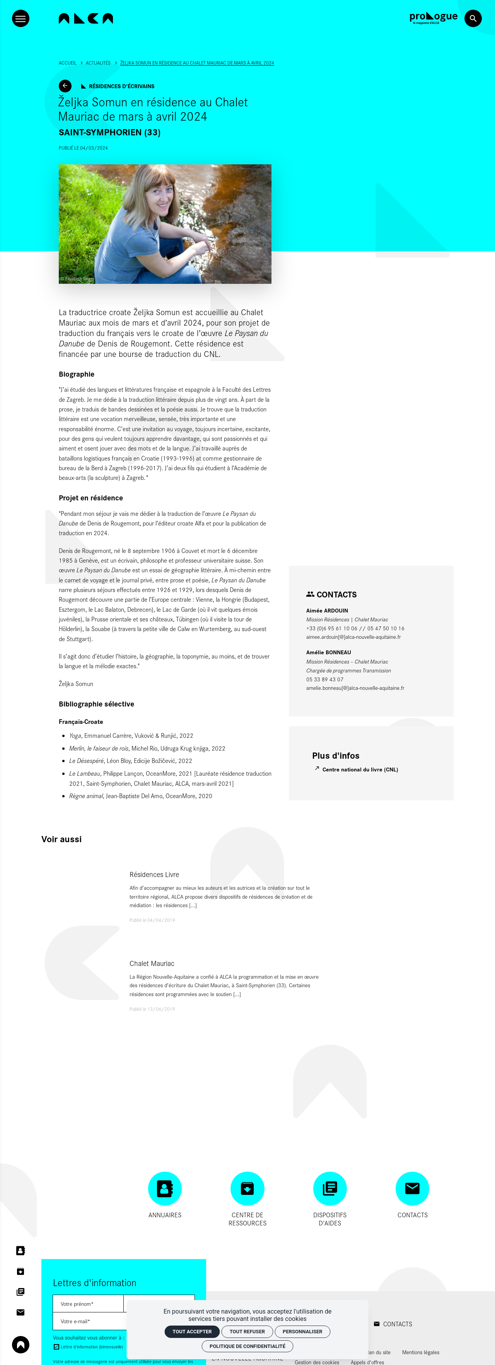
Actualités (98, 63)
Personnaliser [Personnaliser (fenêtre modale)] (303, 1331)
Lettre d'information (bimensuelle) (92, 1347)
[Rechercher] (473, 18)
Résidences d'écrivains (121, 86)
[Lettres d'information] (88, 1303)
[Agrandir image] (165, 224)
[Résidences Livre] (185, 896)
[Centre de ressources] (247, 1199)
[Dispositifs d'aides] (330, 1199)
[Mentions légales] (420, 1352)
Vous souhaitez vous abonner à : (89, 1337)
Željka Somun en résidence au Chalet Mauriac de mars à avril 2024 (197, 63)
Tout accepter (192, 1331)
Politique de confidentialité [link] (247, 1346)
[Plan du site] (378, 1352)
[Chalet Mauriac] (185, 985)
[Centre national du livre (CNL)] (357, 769)
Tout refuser (247, 1331)
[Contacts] (412, 1195)
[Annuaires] (165, 1195)
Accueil (68, 63)
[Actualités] (65, 86)
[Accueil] (86, 18)
